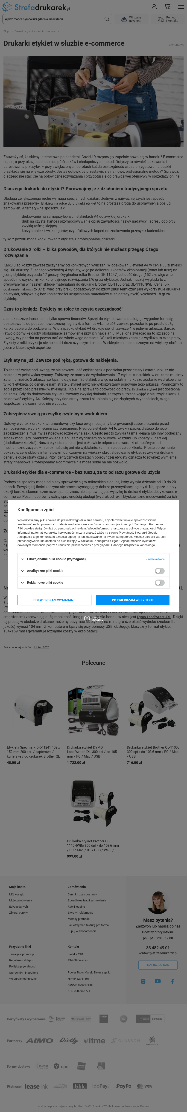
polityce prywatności (142, 528)
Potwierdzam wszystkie (133, 600)
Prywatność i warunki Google (138, 532)
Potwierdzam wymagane (54, 600)
